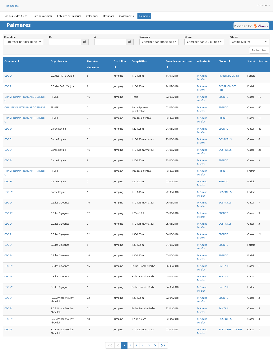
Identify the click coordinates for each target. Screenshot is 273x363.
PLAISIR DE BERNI (229, 75)
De (50, 37)
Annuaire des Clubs (16, 16)
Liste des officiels (42, 16)
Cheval (188, 37)
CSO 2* (8, 75)
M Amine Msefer (202, 77)
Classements (126, 16)
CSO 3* (8, 128)
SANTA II (224, 266)
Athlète (234, 37)
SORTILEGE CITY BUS (230, 329)
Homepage (12, 5)
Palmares (144, 16)
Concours (144, 37)
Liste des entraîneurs (69, 16)
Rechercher (259, 50)
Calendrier (92, 16)
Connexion (263, 5)
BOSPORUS (225, 139)
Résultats (108, 16)
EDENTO (223, 96)
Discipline (10, 37)
